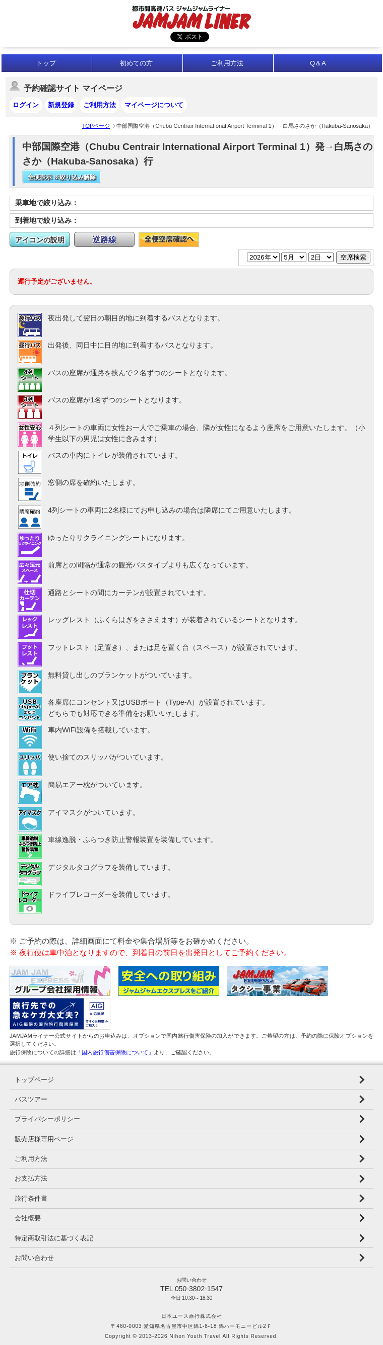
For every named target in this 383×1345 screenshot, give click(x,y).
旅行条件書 (31, 1198)
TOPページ (96, 126)
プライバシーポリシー (47, 1119)
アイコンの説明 (40, 240)
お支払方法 (31, 1178)
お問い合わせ (34, 1258)
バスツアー (31, 1099)
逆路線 (104, 239)
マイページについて (153, 105)
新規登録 (61, 105)
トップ (46, 63)
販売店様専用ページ (44, 1139)
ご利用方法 (227, 63)
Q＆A (318, 63)
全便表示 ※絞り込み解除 (62, 177)
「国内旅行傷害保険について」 (115, 1052)
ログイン (26, 105)
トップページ (34, 1079)
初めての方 (136, 63)
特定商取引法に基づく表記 (54, 1238)
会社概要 (28, 1218)
